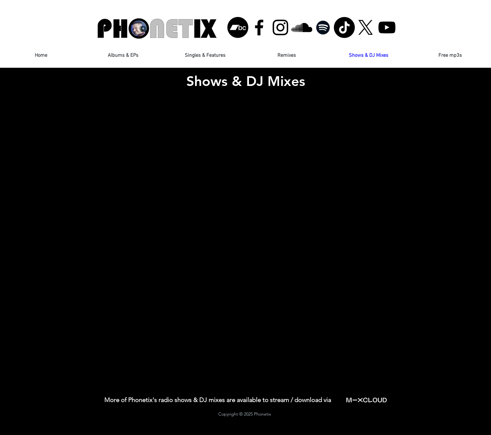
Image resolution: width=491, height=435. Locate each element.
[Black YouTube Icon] (386, 27)
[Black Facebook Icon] (259, 27)
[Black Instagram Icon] (280, 27)
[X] (365, 27)
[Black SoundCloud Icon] (301, 27)
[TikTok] (344, 27)
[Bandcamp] (237, 27)
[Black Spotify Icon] (323, 27)
